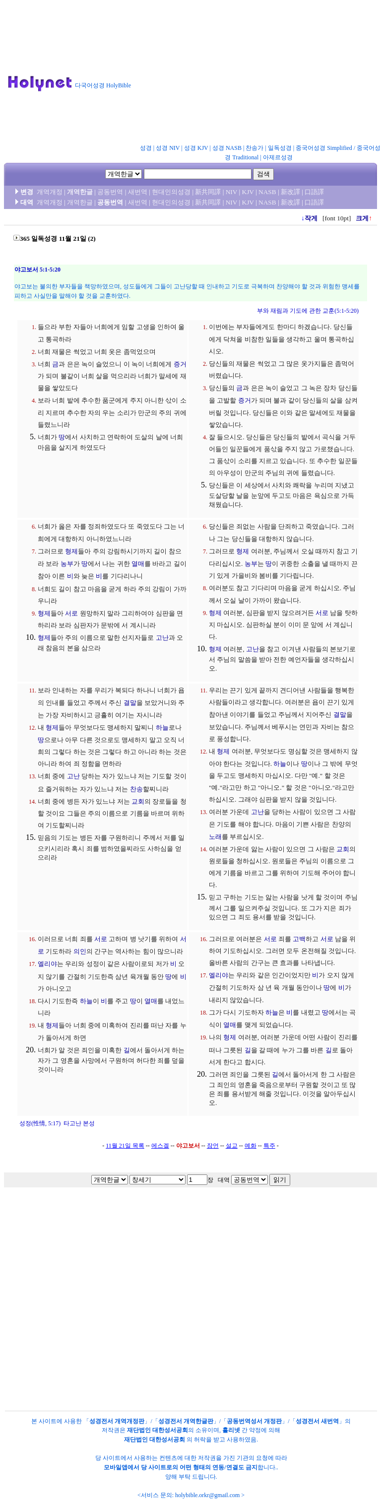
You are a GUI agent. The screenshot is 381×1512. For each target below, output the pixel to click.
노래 (215, 836)
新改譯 (290, 192)
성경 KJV (196, 147)
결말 (130, 702)
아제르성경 (278, 157)
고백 (299, 939)
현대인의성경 (171, 192)
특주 (269, 1145)
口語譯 (314, 192)
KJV (248, 192)
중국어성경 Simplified (324, 147)
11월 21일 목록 (125, 1145)
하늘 (162, 727)
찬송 (136, 789)
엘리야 (47, 963)
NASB (267, 192)
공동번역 (110, 192)
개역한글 (80, 192)
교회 (137, 801)
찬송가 (254, 147)
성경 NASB (227, 147)
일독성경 (280, 147)
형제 (71, 551)
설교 (232, 1145)
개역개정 (50, 192)
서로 (71, 613)
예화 (250, 1145)
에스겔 (160, 1145)
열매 (137, 563)
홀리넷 (231, 1430)
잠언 (213, 1145)
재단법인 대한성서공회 (157, 1430)
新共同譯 (208, 192)
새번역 (137, 192)
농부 (67, 563)
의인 (79, 951)
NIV (231, 192)
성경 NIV (168, 147)
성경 (146, 147)
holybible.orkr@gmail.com (207, 1495)
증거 (180, 364)
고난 (162, 637)
